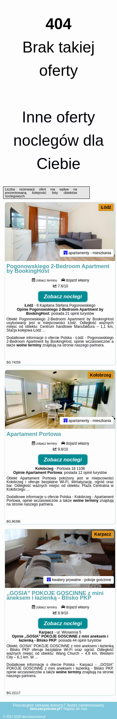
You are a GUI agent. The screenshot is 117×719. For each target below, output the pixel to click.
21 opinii (72, 313)
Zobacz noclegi (63, 297)
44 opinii (79, 640)
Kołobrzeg (100, 375)
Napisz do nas (75, 709)
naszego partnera (89, 345)
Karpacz (102, 534)
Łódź (106, 207)
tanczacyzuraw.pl (34, 716)
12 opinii (85, 472)
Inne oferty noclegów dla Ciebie (58, 140)
